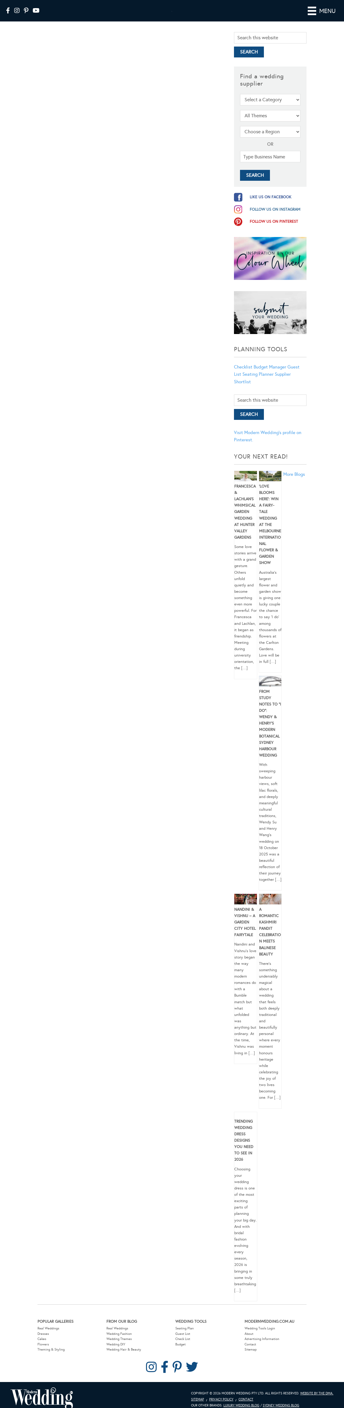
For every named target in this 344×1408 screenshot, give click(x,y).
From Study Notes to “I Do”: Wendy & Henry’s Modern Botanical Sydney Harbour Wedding (270, 723)
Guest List (182, 1334)
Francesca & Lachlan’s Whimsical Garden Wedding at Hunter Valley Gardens (245, 512)
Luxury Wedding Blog (241, 1405)
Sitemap (251, 1349)
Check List (182, 1339)
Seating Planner (258, 374)
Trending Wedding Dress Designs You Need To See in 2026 (243, 1140)
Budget (180, 1344)
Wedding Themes (119, 1339)
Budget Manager (270, 367)
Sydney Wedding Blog (281, 1405)
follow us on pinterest (274, 221)
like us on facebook (270, 197)
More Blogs (294, 474)
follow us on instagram (275, 209)
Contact (250, 1344)
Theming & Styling (51, 1349)
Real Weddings (48, 1328)
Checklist (243, 367)
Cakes (41, 1339)
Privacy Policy (221, 1399)
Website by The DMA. (316, 1393)
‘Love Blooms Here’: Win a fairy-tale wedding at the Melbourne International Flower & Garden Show (270, 525)
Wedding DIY (115, 1344)
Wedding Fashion (119, 1334)
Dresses (43, 1334)
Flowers (43, 1344)
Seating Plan (184, 1328)
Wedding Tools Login (260, 1328)
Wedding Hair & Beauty (123, 1349)
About (249, 1334)
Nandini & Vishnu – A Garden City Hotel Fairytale (245, 922)
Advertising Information (262, 1339)
